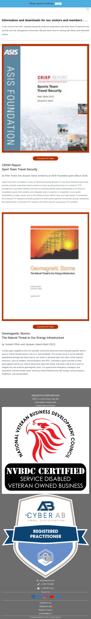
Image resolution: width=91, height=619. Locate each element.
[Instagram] (45, 596)
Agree (58, 4)
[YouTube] (51, 596)
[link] (45, 45)
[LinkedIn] (33, 596)
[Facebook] (39, 596)
